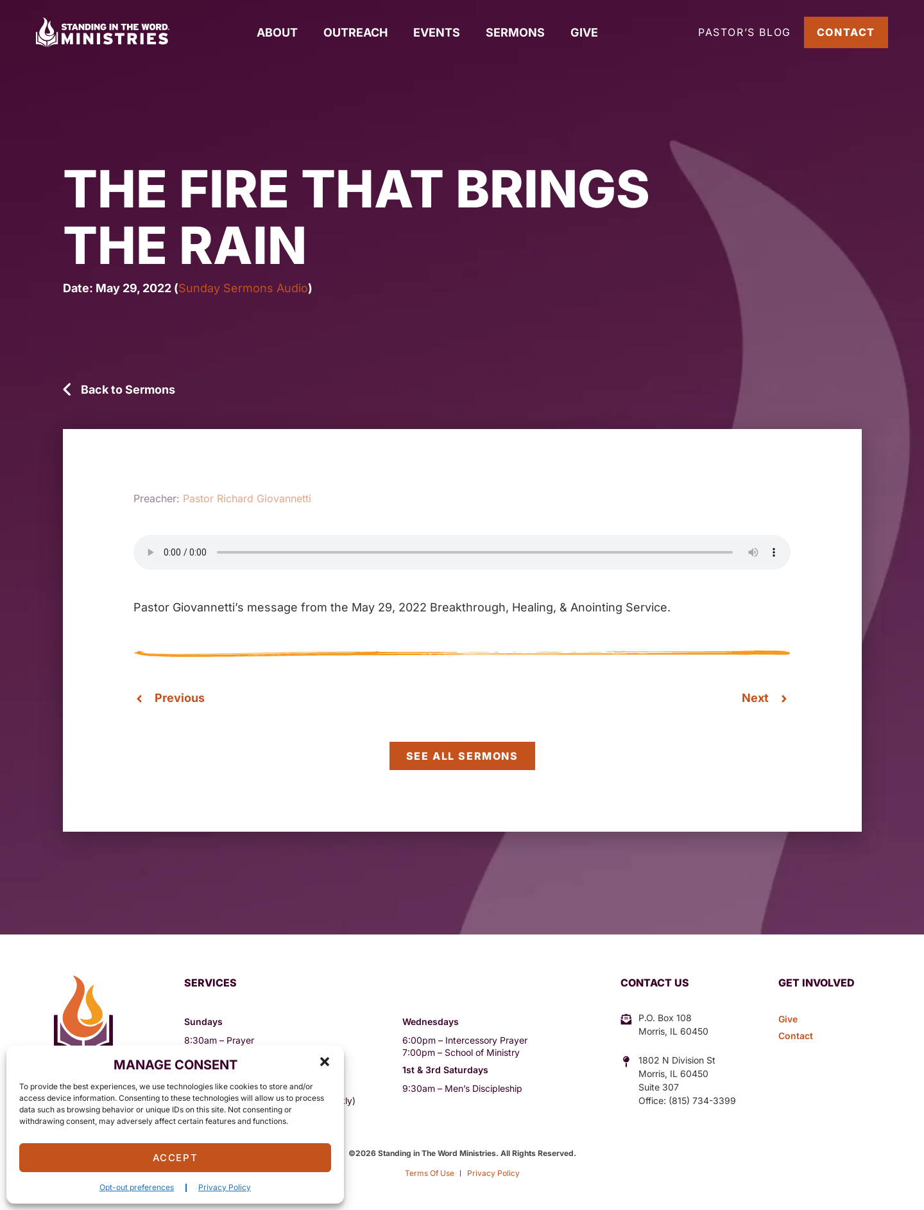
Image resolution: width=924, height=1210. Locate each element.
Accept (175, 1158)
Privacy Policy (224, 1187)
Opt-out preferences (136, 1187)
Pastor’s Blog (744, 32)
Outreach (355, 32)
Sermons (515, 32)
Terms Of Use (429, 1173)
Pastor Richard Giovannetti (247, 498)
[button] (324, 1061)
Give (584, 32)
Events (436, 32)
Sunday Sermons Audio (243, 288)
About (277, 32)
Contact (846, 32)
